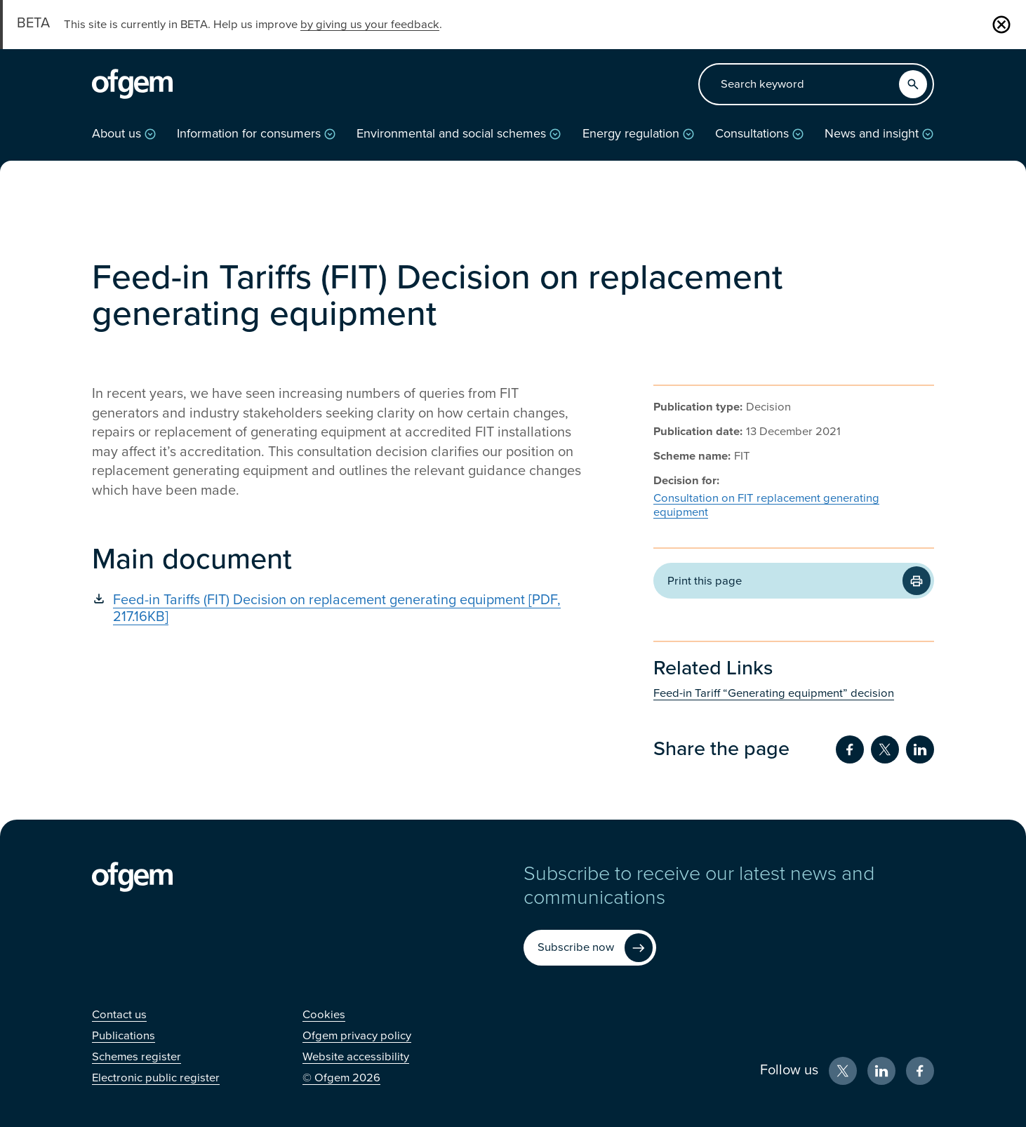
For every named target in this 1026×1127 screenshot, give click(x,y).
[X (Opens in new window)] (843, 1071)
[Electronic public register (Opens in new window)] (156, 1078)
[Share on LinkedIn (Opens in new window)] (920, 749)
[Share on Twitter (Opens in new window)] (885, 749)
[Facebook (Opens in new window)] (920, 1071)
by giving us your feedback (369, 25)
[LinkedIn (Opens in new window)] (881, 1071)
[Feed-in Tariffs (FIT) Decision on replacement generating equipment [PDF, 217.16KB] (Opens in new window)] (337, 608)
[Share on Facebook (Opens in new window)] (850, 749)
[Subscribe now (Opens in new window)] (590, 948)
